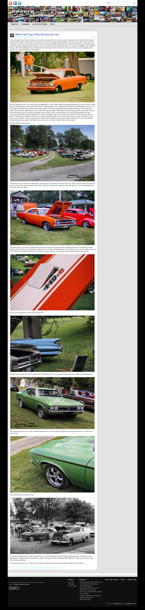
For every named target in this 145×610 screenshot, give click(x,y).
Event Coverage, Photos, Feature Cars (26, 37)
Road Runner (39, 567)
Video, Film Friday (85, 599)
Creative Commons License (21, 584)
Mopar (30, 567)
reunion (34, 567)
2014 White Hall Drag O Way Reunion (20, 29)
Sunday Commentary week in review (90, 595)
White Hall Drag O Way (54, 567)
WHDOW (45, 567)
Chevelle (20, 567)
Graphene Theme (131, 603)
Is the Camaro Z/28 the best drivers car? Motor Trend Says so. (80, 29)
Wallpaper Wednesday (86, 597)
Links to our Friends (111, 579)
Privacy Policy (72, 586)
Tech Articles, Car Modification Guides (91, 592)
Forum (123, 579)
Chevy (24, 567)
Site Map (71, 584)
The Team (71, 582)
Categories (83, 579)
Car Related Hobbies (86, 586)
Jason (94, 37)
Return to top (132, 579)
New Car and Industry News (88, 590)
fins (27, 567)
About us (71, 579)
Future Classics (84, 593)
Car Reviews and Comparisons (89, 584)
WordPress (117, 603)
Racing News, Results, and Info (89, 588)
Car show (15, 567)
